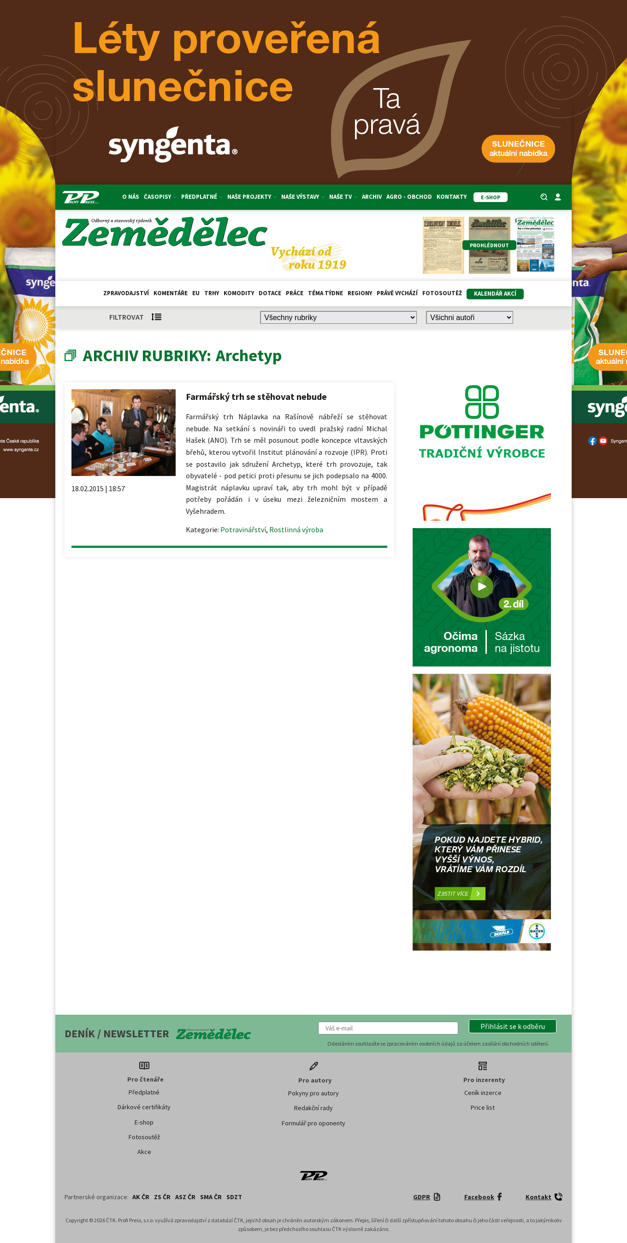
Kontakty (452, 197)
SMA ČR (211, 1197)
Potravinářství (243, 529)
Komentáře (171, 293)
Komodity (239, 293)
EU (196, 293)
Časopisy (160, 197)
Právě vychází (397, 293)
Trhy (211, 293)
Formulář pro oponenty (313, 1123)
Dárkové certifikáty (144, 1107)
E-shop (144, 1122)
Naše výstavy (303, 197)
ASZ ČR (185, 1197)
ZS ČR (162, 1197)
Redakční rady (313, 1108)
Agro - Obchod (409, 197)
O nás (130, 197)
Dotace (270, 293)
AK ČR (140, 1197)
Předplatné (202, 197)
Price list (483, 1107)
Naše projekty (252, 197)
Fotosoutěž (442, 293)
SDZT (234, 1197)
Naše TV (343, 197)
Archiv (372, 197)
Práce (294, 293)
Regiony (360, 293)
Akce (144, 1152)
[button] (512, 1026)
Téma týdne (325, 293)
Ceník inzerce (483, 1092)
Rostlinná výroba (296, 529)
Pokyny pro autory (313, 1093)
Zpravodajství (126, 293)
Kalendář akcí (495, 293)
